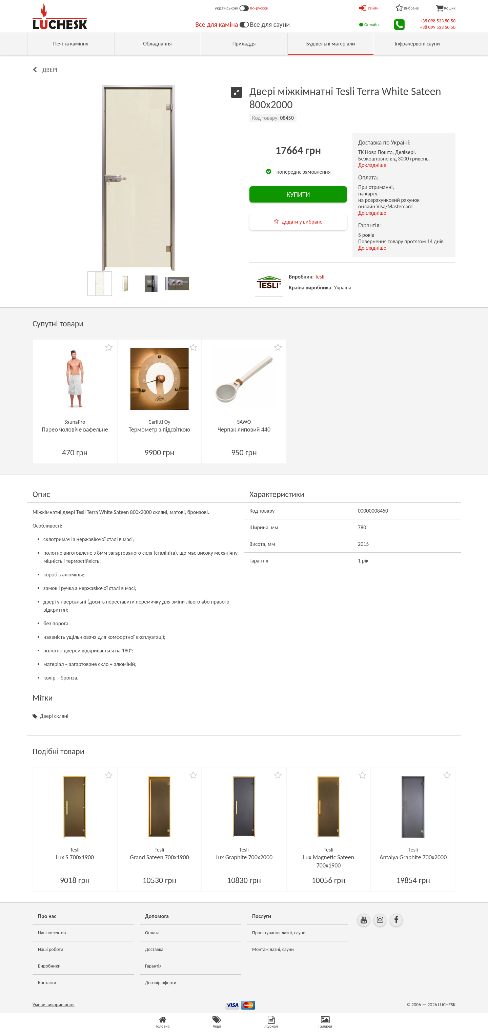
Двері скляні (54, 716)
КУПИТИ (298, 194)
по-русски (259, 8)
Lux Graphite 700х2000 (244, 857)
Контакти (47, 983)
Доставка (154, 949)
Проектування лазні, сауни (279, 933)
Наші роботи (50, 949)
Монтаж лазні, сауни (273, 949)
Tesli (319, 276)
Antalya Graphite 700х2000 (413, 857)
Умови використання (54, 1005)
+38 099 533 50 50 (437, 27)
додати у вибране (302, 221)
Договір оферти (160, 983)
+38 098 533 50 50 (437, 21)
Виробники (49, 966)
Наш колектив (52, 933)
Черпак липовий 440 (244, 429)
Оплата (152, 933)
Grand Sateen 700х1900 (159, 857)
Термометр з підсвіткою (159, 429)
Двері (49, 70)
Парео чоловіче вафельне (75, 429)
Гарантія (153, 966)
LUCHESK (446, 1005)
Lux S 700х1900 (75, 857)
